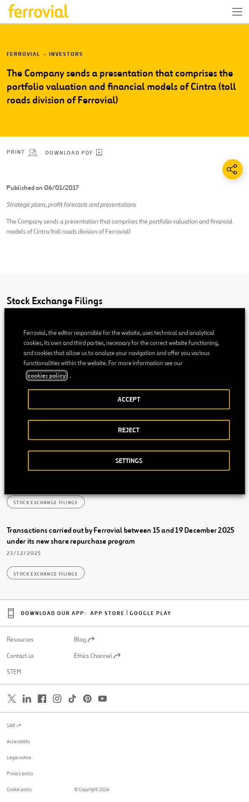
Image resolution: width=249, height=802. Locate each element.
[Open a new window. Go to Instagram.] (57, 698)
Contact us (20, 656)
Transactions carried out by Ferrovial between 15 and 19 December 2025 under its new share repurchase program (120, 536)
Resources (20, 639)
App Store (107, 613)
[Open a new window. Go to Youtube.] (102, 698)
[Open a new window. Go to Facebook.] (42, 698)
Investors (66, 54)
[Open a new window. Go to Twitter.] (12, 698)
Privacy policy (20, 773)
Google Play (150, 613)
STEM (14, 672)
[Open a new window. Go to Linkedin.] (27, 698)
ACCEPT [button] (129, 398)
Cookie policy (19, 789)
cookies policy (47, 375)
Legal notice (19, 757)
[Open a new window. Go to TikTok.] (72, 698)
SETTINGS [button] (128, 460)
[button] (237, 12)
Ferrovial (23, 54)
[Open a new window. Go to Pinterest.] (87, 698)
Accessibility (18, 741)
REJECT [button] (128, 429)
